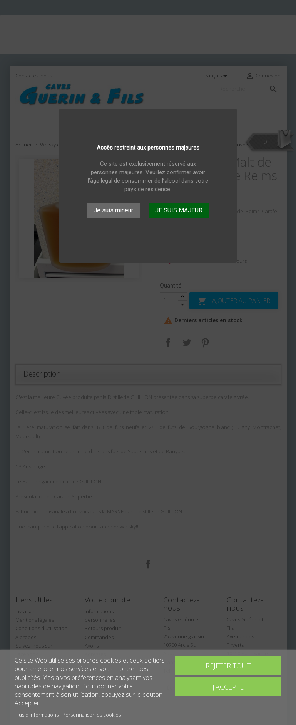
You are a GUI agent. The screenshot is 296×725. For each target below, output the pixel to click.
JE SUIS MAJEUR (178, 210)
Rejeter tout (228, 665)
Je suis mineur (113, 210)
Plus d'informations (37, 714)
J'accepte (228, 686)
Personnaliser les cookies (91, 714)
